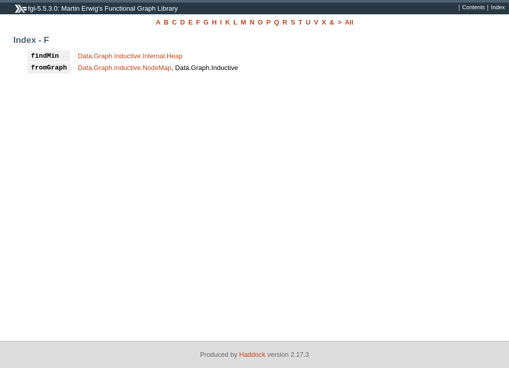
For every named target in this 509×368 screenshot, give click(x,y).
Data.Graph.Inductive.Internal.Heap (130, 56)
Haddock (252, 354)
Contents (473, 8)
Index (498, 8)
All (349, 22)
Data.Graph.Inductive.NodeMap (124, 68)
